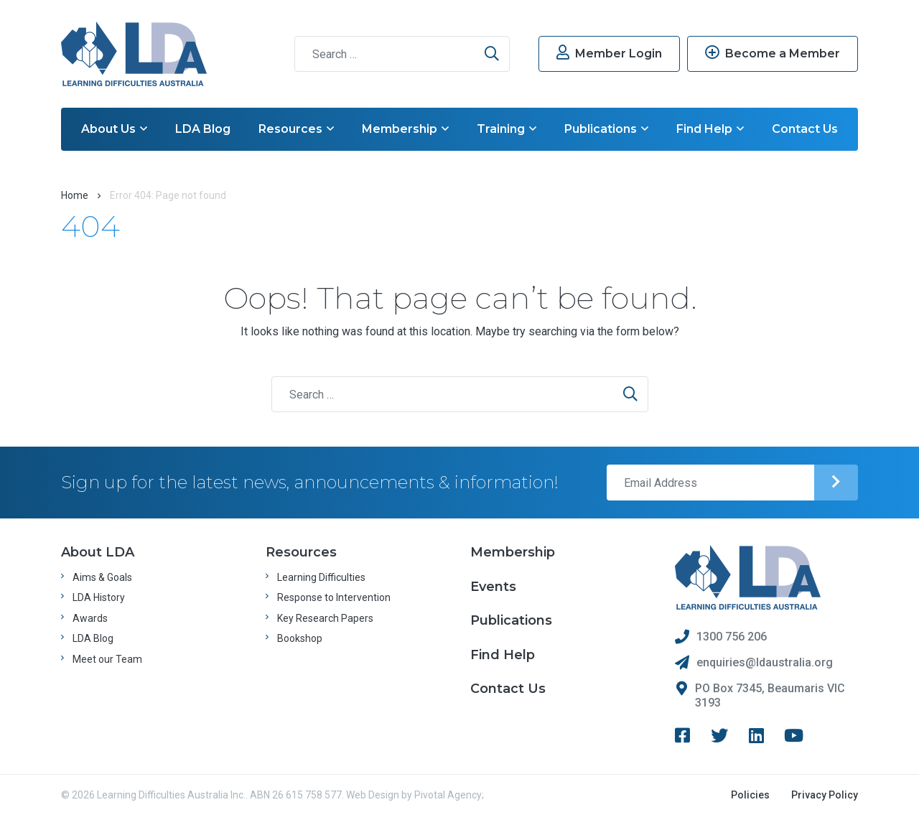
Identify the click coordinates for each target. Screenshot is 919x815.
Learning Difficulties (321, 577)
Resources (296, 129)
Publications (606, 129)
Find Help (710, 129)
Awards (90, 618)
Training (506, 129)
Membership (405, 129)
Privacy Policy (824, 795)
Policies (750, 795)
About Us (114, 129)
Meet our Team (107, 659)
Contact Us (805, 129)
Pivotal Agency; (449, 795)
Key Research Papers (325, 618)
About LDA (97, 552)
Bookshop (299, 638)
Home (74, 195)
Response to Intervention (334, 597)
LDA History (99, 597)
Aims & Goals (102, 577)
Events (493, 587)
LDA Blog (202, 129)
